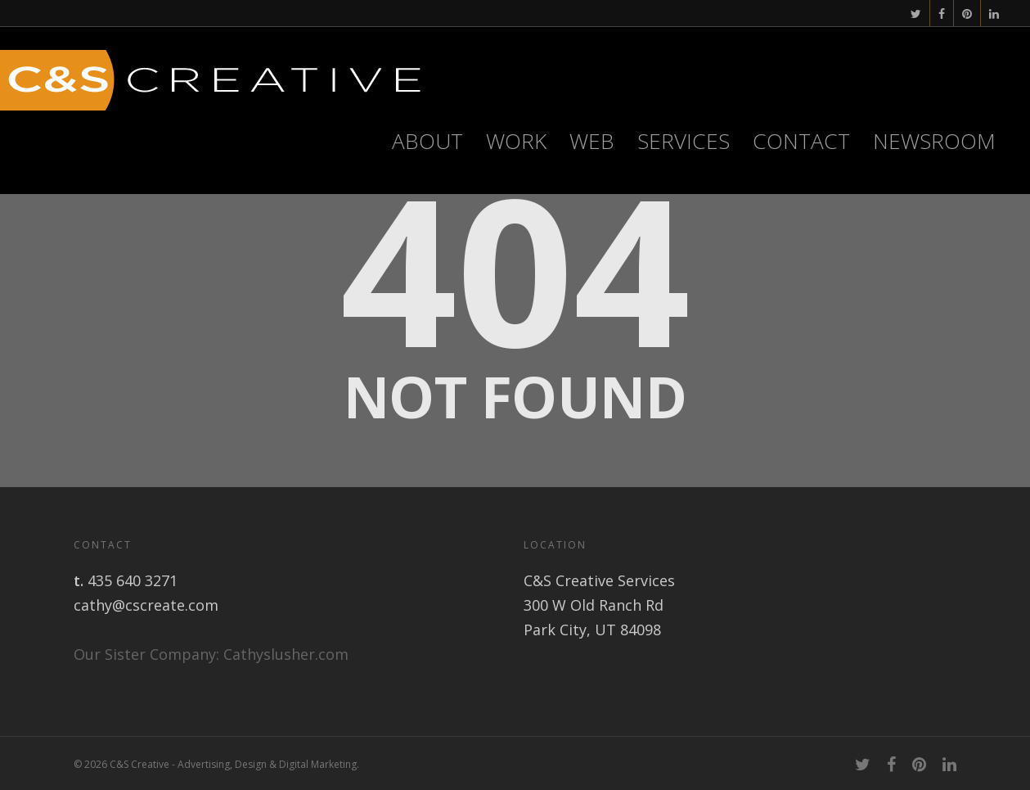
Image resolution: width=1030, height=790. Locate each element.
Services (683, 141)
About (427, 141)
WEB (591, 141)
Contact (801, 141)
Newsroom (934, 141)
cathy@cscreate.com (146, 605)
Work (516, 141)
